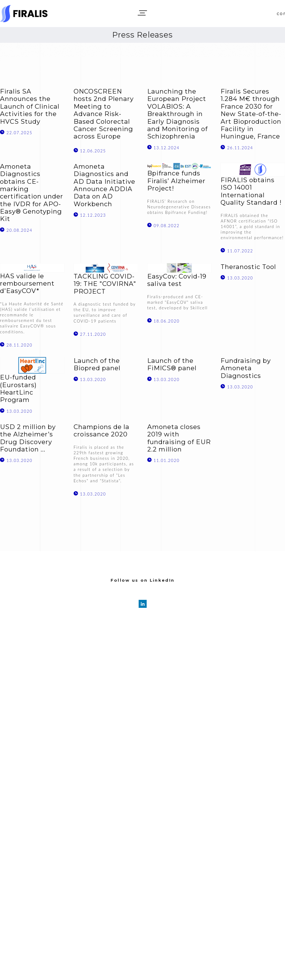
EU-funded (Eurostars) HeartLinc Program (18, 388)
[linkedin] (143, 604)
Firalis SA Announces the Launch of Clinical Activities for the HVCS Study (29, 106)
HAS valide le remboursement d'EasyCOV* (27, 283)
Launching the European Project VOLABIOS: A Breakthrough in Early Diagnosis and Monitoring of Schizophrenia (177, 114)
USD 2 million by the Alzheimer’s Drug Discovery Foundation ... (28, 438)
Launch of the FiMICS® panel (172, 364)
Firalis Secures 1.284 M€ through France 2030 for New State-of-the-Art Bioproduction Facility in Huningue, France (251, 114)
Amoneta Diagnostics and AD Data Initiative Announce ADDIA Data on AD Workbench (104, 185)
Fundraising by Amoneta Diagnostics (246, 368)
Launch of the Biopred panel (97, 364)
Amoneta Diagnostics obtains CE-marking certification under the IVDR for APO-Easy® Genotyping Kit (31, 193)
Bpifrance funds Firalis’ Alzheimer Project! (176, 181)
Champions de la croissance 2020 (101, 430)
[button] (142, 13)
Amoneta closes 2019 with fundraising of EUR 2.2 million (179, 438)
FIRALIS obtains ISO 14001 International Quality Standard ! (251, 191)
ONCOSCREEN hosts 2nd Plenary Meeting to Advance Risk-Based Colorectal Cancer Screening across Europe (104, 114)
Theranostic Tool (248, 267)
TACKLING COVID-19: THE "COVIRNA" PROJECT (105, 284)
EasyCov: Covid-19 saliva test (176, 280)
